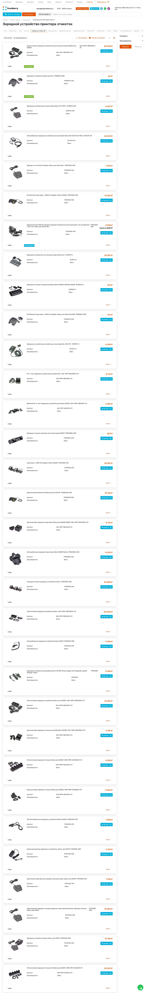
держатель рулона (74, 31)
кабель (131, 31)
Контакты (69, 2)
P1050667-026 (59, 77)
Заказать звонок (82, 8)
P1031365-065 (70, 166)
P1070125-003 (65, 939)
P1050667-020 (81, 315)
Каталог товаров (16, 20)
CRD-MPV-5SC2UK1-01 (74, 969)
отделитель (14, 31)
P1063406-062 (74, 553)
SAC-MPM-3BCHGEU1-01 (76, 702)
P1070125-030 (92, 910)
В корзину (106, 52)
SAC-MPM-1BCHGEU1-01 (76, 731)
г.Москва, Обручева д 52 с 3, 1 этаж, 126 (128, 8)
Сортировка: (8, 39)
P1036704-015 (72, 820)
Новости (58, 2)
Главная (5, 20)
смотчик (30, 31)
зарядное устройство (44, 31)
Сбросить (138, 48)
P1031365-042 (94, 227)
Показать (125, 48)
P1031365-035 (73, 196)
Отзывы (79, 2)
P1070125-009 (69, 642)
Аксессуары (29, 20)
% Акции (90, 2)
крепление (103, 31)
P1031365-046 (66, 583)
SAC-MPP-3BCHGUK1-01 (67, 612)
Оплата (40, 2)
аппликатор (114, 31)
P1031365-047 (63, 464)
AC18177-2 (69, 256)
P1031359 (94, 672)
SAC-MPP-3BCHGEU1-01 (88, 48)
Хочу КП (94, 9)
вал (22, 31)
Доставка (30, 2)
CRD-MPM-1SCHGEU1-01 (73, 791)
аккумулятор (59, 31)
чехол (124, 31)
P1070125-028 (76, 850)
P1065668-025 (66, 494)
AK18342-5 (80, 286)
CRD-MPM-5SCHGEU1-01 (73, 761)
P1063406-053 (70, 434)
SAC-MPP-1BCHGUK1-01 (79, 523)
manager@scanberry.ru (44, 8)
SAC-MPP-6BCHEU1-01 (78, 404)
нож (5, 31)
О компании (7, 2)
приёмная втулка (90, 31)
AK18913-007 (71, 107)
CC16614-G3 (87, 137)
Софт (49, 2)
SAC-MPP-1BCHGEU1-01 (70, 375)
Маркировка (103, 2)
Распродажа (28, 14)
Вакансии (19, 2)
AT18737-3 (75, 345)
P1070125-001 (82, 880)
